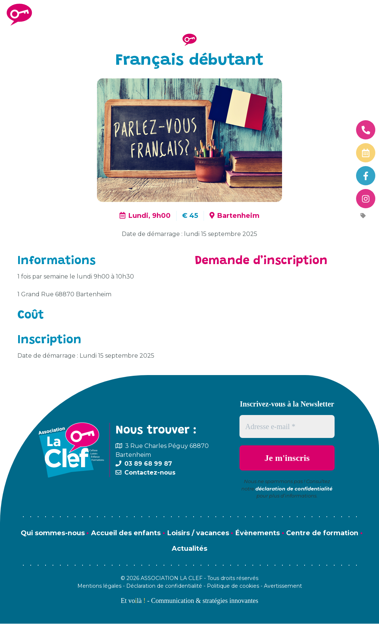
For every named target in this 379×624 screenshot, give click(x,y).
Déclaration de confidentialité (164, 586)
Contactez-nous (149, 472)
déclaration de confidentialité (293, 489)
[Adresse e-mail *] (287, 426)
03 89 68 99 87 (148, 463)
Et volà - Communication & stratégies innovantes (189, 601)
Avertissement (283, 586)
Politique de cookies (233, 586)
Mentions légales (99, 586)
